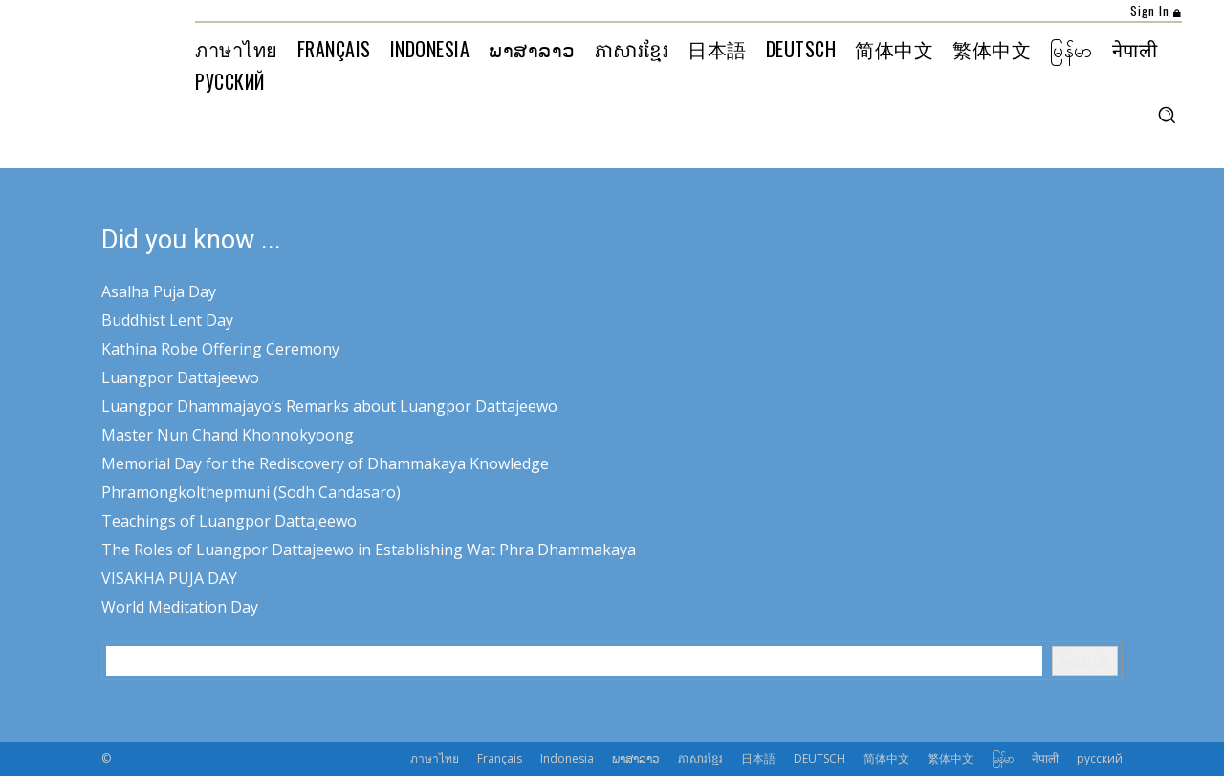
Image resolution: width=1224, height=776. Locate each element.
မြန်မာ (1003, 758)
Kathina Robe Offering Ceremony (220, 348)
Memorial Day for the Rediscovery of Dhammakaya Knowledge (325, 463)
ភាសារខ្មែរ (700, 758)
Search (1084, 660)
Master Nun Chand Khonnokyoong (227, 434)
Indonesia (567, 758)
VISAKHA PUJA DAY (169, 578)
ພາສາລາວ (636, 758)
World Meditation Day (179, 606)
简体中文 (886, 758)
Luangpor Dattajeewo (180, 377)
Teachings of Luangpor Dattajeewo (229, 520)
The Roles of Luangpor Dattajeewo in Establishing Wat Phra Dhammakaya (368, 549)
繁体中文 (950, 758)
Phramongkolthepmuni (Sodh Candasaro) (251, 492)
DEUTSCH (819, 758)
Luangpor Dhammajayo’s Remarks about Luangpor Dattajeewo (329, 406)
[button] (1166, 114)
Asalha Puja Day (158, 291)
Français (499, 758)
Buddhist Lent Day (167, 320)
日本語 (758, 758)
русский (1100, 758)
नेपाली (1045, 758)
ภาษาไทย (434, 758)
